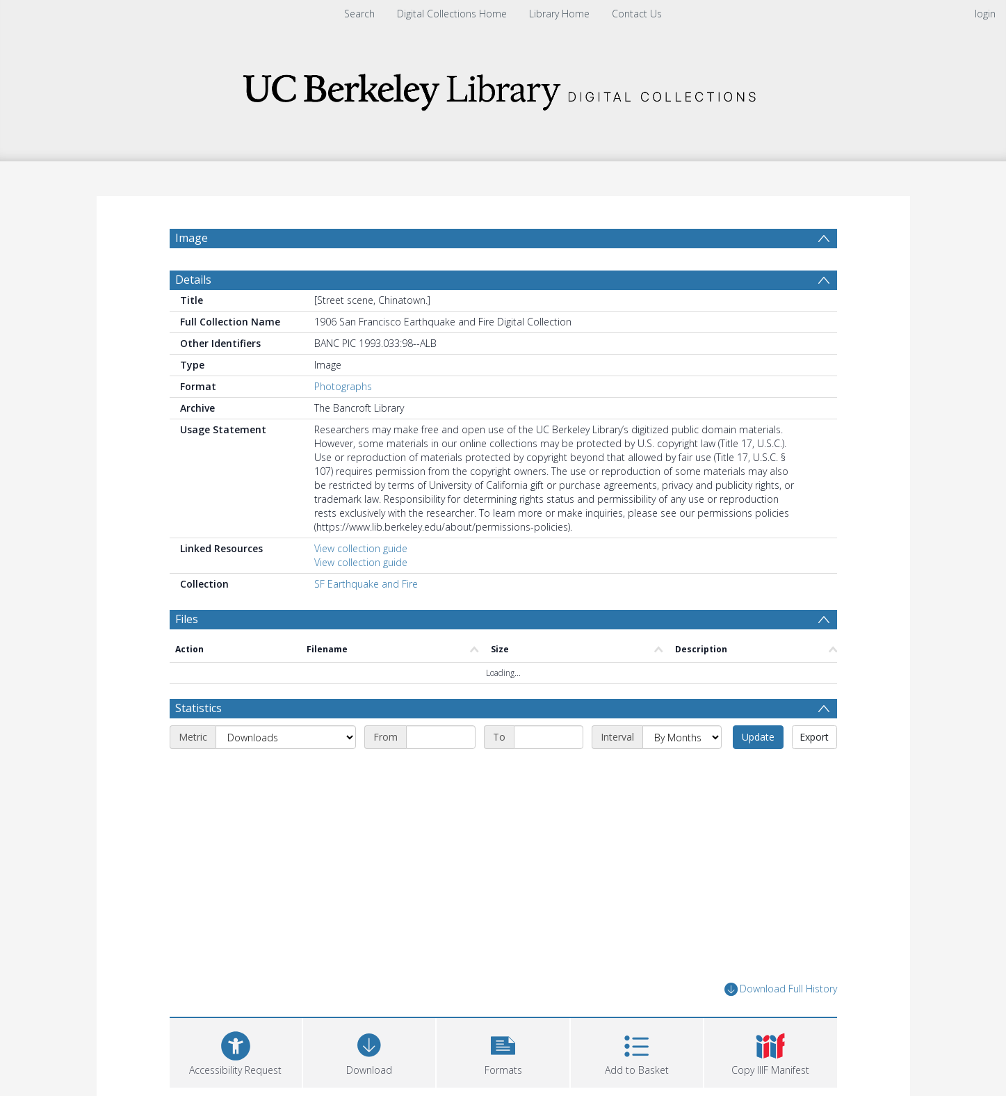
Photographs (343, 386)
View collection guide (360, 548)
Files (186, 619)
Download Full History (780, 989)
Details (193, 279)
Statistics (198, 708)
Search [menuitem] (359, 13)
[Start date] (441, 737)
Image (191, 237)
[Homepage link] (503, 88)
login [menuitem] (985, 13)
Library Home (559, 13)
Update (758, 736)
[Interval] (682, 737)
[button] (503, 1051)
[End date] (548, 737)
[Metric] (286, 737)
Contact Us (637, 13)
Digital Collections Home (452, 13)
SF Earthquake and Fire (366, 583)
